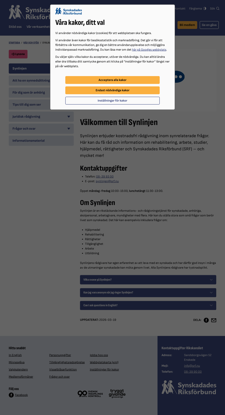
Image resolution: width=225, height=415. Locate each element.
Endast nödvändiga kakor (112, 90)
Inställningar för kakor (112, 100)
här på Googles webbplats (149, 50)
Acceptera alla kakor (112, 80)
